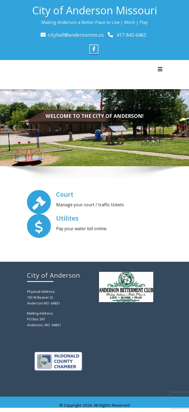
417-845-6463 (131, 35)
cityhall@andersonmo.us (76, 35)
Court (64, 194)
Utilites (67, 218)
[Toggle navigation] (160, 69)
